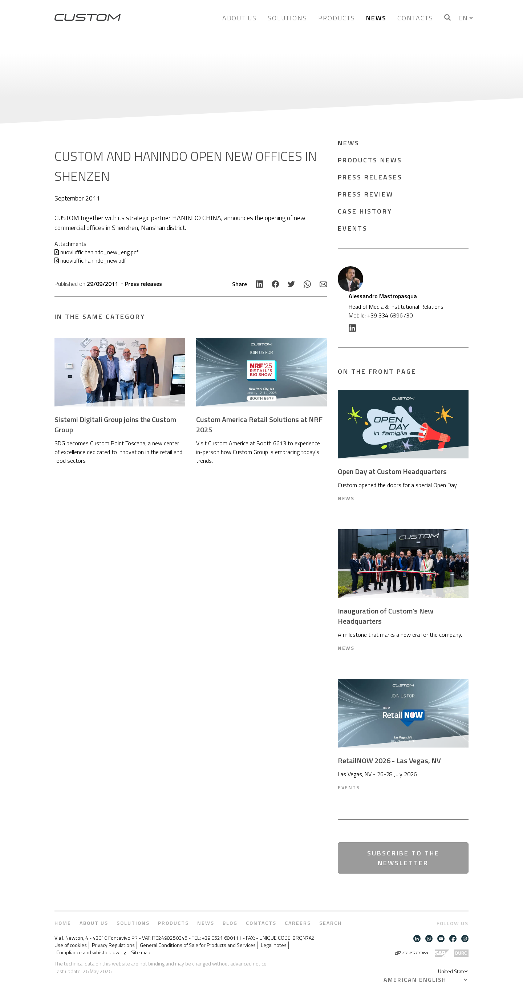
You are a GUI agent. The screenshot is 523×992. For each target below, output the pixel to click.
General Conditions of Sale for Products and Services (198, 945)
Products (336, 18)
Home (62, 923)
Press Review (365, 194)
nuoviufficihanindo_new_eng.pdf (96, 252)
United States (453, 971)
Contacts (415, 18)
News (376, 18)
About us (239, 18)
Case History (365, 211)
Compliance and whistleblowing (91, 952)
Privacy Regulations (113, 945)
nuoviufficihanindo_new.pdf (90, 260)
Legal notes (274, 945)
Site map (140, 952)
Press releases (143, 283)
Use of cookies (70, 945)
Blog (230, 923)
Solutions (287, 18)
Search (330, 923)
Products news (370, 160)
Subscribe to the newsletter (403, 858)
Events (353, 228)
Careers (298, 923)
